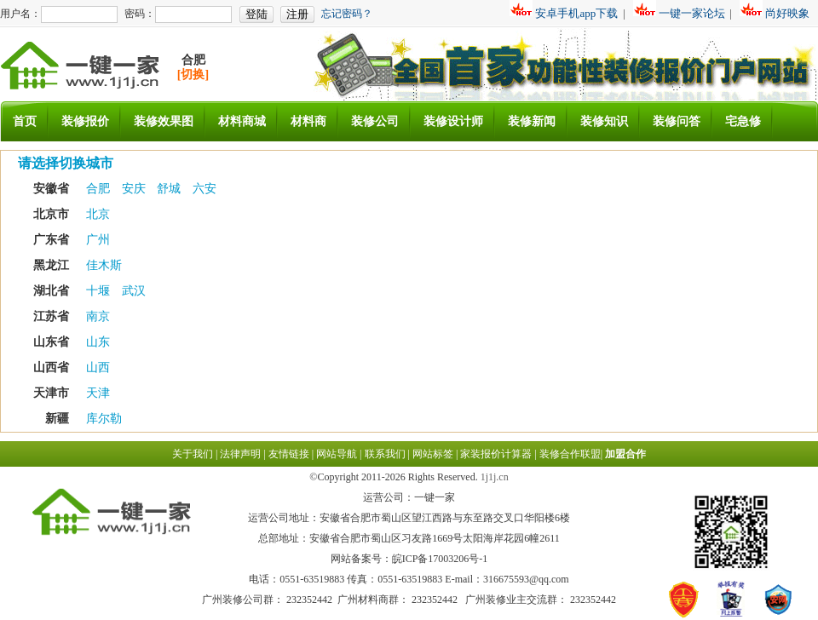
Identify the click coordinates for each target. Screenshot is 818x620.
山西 (98, 367)
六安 (204, 188)
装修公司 (375, 121)
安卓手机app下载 (576, 13)
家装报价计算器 (496, 454)
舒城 (170, 188)
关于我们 (192, 454)
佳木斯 (104, 265)
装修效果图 (163, 121)
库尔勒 (104, 418)
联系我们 (385, 454)
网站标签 (432, 454)
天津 (98, 393)
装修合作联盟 (570, 454)
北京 (98, 214)
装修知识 (604, 121)
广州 (98, 239)
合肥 (99, 188)
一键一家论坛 (692, 13)
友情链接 (288, 454)
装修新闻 (532, 121)
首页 (25, 121)
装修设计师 (453, 121)
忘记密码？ (346, 14)
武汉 (134, 290)
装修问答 (676, 121)
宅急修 (743, 121)
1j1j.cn (495, 477)
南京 (98, 316)
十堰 (99, 290)
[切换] (193, 74)
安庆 (135, 188)
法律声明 (240, 454)
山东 (98, 342)
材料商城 (242, 121)
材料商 (308, 121)
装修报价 (85, 121)
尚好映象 (787, 13)
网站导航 (336, 454)
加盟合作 (625, 454)
